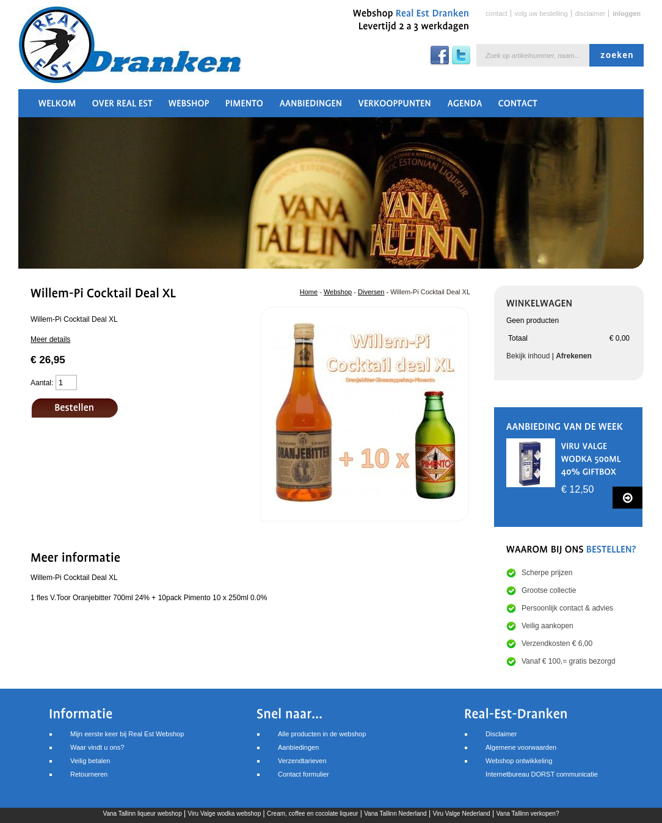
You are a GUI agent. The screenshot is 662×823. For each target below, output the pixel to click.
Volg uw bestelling (541, 13)
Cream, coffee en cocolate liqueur (312, 813)
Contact (496, 13)
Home (309, 291)
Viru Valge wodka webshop (224, 813)
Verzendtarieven (302, 760)
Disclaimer (590, 13)
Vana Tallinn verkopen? (527, 813)
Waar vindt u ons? (97, 747)
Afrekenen (574, 356)
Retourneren (88, 774)
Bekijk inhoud (528, 356)
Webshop (338, 291)
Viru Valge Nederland (461, 813)
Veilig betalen (90, 760)
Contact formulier (303, 774)
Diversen (371, 291)
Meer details (50, 339)
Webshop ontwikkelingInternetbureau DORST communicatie (542, 767)
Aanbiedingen (298, 747)
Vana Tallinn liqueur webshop (142, 813)
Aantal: (42, 383)
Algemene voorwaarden (521, 747)
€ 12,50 (577, 489)
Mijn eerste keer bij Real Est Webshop (127, 734)
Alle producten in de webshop (322, 734)
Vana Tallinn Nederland (395, 813)
